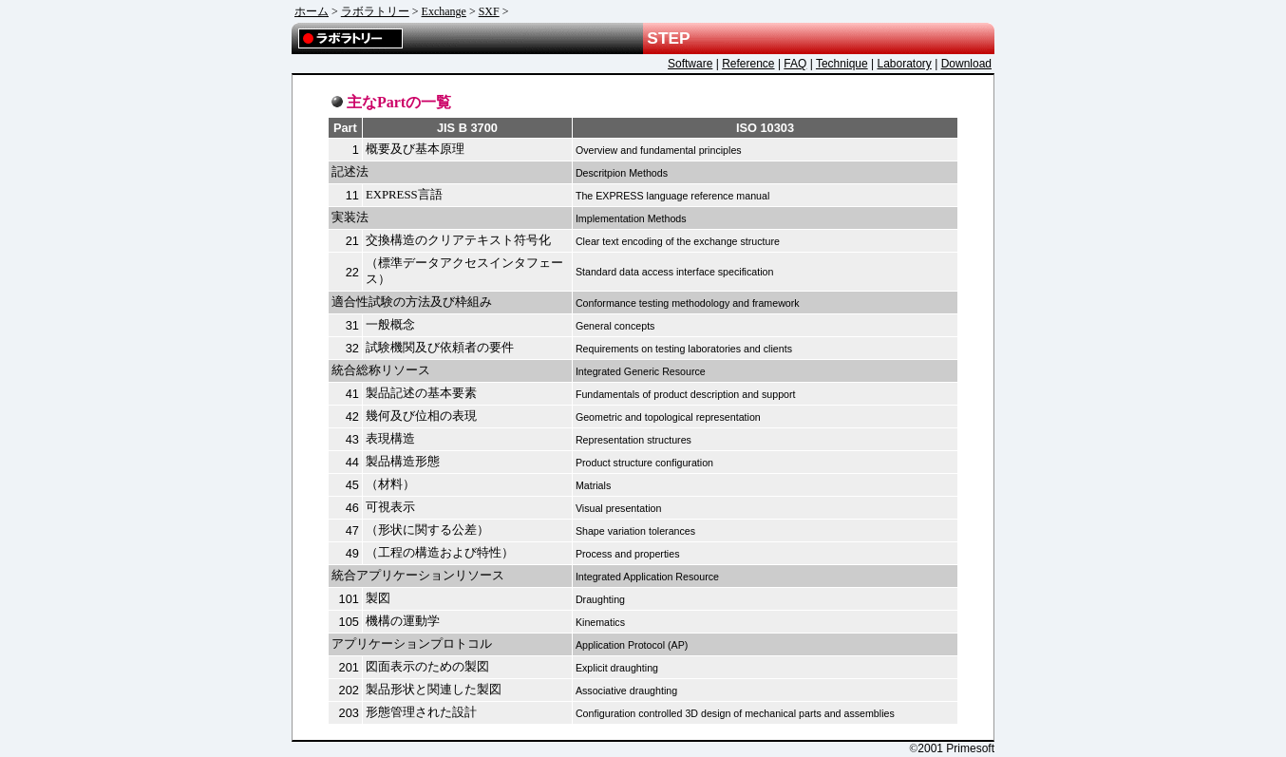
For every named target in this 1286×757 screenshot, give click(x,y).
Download (966, 63)
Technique (842, 63)
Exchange (444, 11)
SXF (489, 11)
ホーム (311, 11)
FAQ (795, 63)
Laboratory (904, 63)
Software (690, 63)
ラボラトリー (375, 11)
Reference (748, 63)
